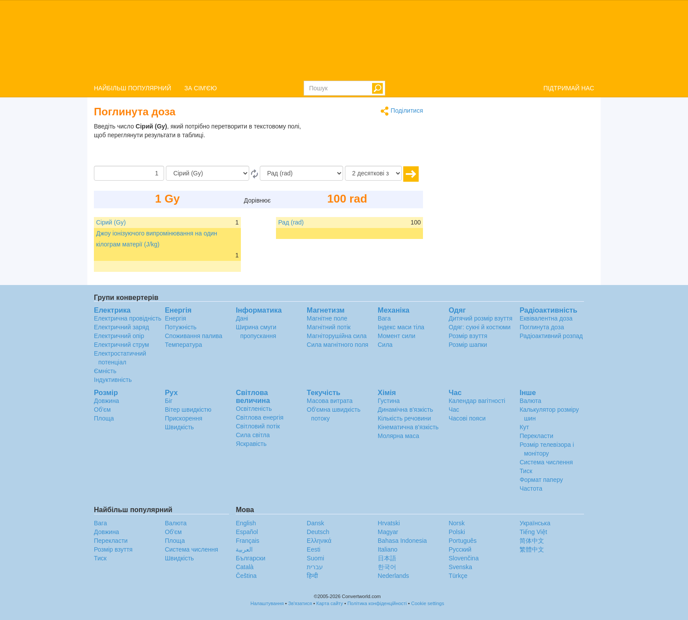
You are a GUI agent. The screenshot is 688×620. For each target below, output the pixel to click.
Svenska (460, 566)
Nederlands (393, 575)
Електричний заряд (121, 327)
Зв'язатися (300, 603)
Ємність (105, 370)
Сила (385, 344)
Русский (459, 549)
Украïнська (535, 523)
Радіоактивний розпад (551, 335)
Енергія (175, 318)
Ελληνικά (319, 540)
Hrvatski (389, 523)
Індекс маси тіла (401, 327)
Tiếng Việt (533, 531)
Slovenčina (463, 558)
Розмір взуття (467, 335)
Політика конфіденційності (377, 603)
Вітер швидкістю (188, 409)
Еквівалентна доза (546, 318)
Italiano (388, 549)
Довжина (106, 400)
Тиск (526, 470)
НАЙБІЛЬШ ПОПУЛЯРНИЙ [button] (132, 88)
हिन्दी (312, 575)
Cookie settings (427, 603)
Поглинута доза (542, 327)
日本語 (387, 558)
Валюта (530, 400)
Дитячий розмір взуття (480, 318)
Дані (242, 318)
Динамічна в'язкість (405, 409)
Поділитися (401, 111)
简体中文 (532, 540)
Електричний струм (121, 344)
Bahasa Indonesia (402, 540)
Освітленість (254, 408)
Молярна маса (398, 435)
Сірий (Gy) (111, 222)
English (246, 523)
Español (247, 531)
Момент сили (397, 335)
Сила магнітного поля (337, 344)
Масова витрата (329, 400)
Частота (531, 488)
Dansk (315, 523)
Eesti (313, 549)
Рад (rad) (291, 222)
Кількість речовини (404, 418)
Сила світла (252, 434)
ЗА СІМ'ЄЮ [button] (200, 88)
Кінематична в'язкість (408, 427)
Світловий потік (258, 426)
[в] (301, 173)
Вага (384, 318)
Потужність (181, 327)
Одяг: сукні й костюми (479, 327)
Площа (104, 418)
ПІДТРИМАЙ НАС (568, 88)
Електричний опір (119, 335)
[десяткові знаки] (373, 173)
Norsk (456, 523)
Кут (524, 427)
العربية (244, 549)
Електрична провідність (127, 318)
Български (250, 558)
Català (244, 566)
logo (344, 39)
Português (462, 540)
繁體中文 (532, 549)
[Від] (207, 173)
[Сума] (129, 173)
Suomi (315, 558)
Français (247, 540)
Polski (456, 531)
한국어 (387, 566)
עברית (315, 566)
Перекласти (536, 435)
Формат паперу (541, 479)
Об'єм (102, 409)
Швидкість (179, 427)
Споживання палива (193, 335)
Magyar (388, 531)
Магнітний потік (329, 327)
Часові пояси (466, 418)
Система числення (546, 462)
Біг (168, 400)
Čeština (246, 575)
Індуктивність (113, 379)
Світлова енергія (259, 417)
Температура (183, 344)
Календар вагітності (476, 400)
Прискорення (183, 418)
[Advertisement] (368, 144)
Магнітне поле (327, 318)
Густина (389, 400)
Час (453, 409)
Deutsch (318, 531)
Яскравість (251, 443)
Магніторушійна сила (337, 335)
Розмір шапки (467, 344)
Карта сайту (329, 603)
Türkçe (457, 575)
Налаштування (267, 603)
